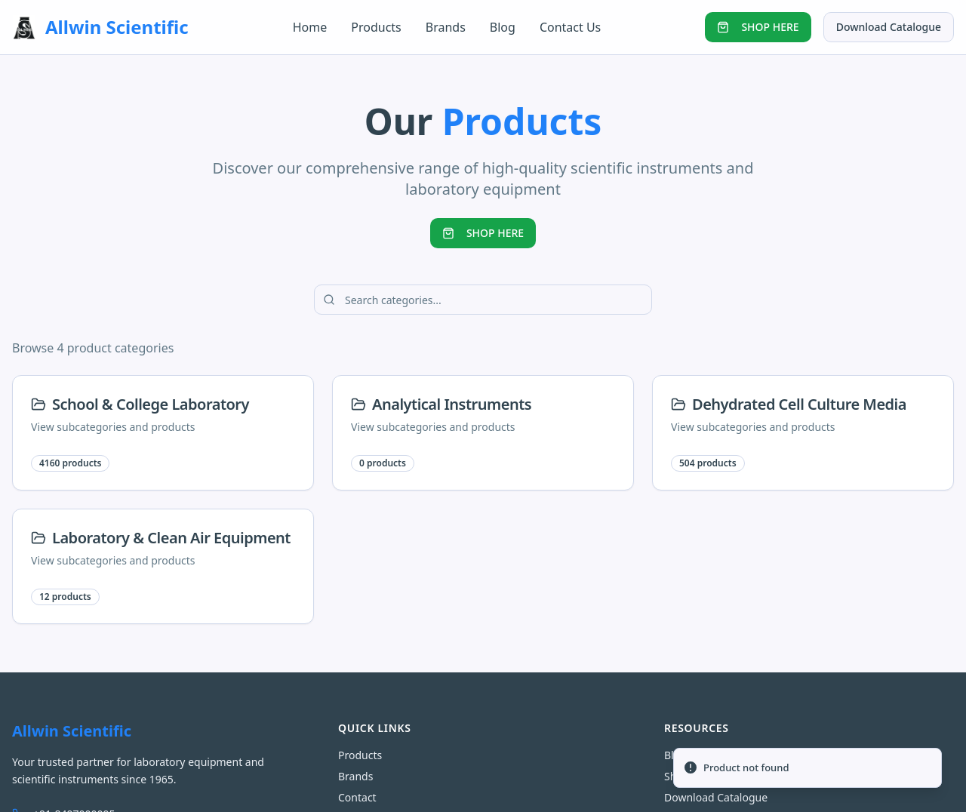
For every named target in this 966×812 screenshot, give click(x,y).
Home (310, 27)
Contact (357, 797)
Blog (502, 27)
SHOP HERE (757, 27)
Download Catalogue (888, 27)
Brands (446, 27)
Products (376, 27)
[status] (807, 768)
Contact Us (570, 27)
